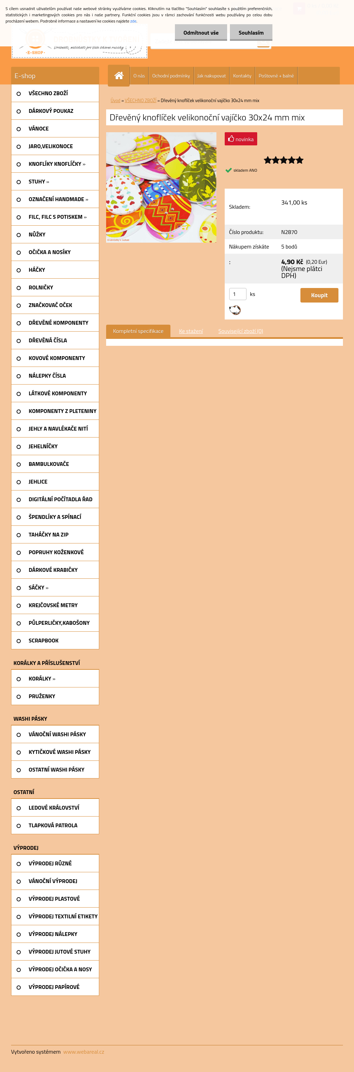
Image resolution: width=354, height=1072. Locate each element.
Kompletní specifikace (138, 331)
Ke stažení (191, 331)
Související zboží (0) (240, 331)
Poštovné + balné (276, 75)
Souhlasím (251, 32)
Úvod (115, 100)
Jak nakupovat (211, 75)
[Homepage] (122, 75)
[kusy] (237, 294)
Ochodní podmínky (171, 75)
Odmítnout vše (201, 32)
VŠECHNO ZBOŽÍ (140, 100)
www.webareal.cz (83, 1051)
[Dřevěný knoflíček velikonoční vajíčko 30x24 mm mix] (161, 135)
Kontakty (242, 75)
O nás (139, 75)
